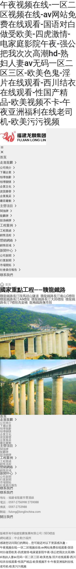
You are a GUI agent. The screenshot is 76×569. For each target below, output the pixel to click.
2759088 (33, 502)
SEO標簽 (49, 533)
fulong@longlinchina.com (25, 511)
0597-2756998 (18, 502)
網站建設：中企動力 (13, 538)
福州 (28, 538)
